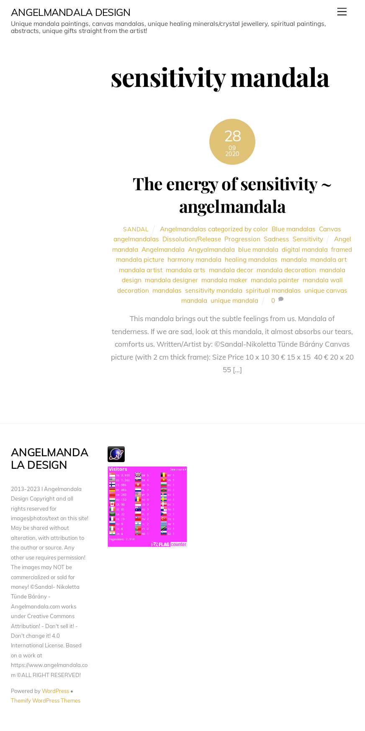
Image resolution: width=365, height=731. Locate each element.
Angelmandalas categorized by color (214, 229)
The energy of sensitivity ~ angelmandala (232, 194)
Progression (242, 239)
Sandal (136, 229)
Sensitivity (308, 239)
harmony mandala (194, 259)
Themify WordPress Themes (45, 700)
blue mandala (258, 249)
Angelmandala (163, 249)
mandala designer (171, 280)
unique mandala (234, 300)
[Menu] (342, 11)
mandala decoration (286, 270)
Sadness (276, 239)
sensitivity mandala (213, 290)
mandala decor (231, 270)
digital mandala (305, 249)
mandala (294, 259)
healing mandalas (251, 259)
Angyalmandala (211, 249)
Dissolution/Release (191, 239)
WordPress (55, 691)
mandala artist (140, 270)
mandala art (328, 259)
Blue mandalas (294, 229)
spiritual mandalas (273, 290)
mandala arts (186, 270)
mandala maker (224, 280)
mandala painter (275, 280)
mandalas (167, 290)
